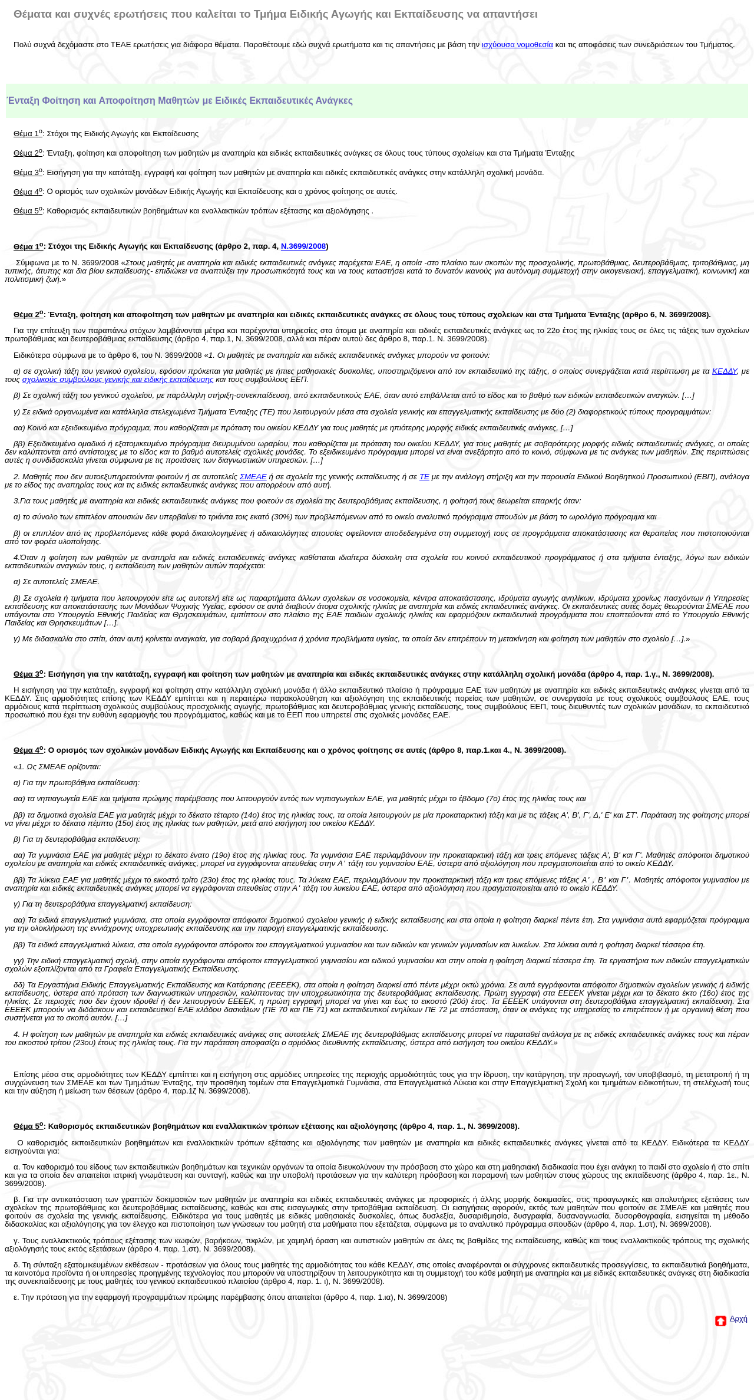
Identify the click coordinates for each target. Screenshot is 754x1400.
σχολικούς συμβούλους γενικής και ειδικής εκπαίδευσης (118, 379)
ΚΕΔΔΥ (724, 371)
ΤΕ (424, 476)
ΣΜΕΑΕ (253, 476)
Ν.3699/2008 (303, 246)
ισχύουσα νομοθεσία (517, 44)
